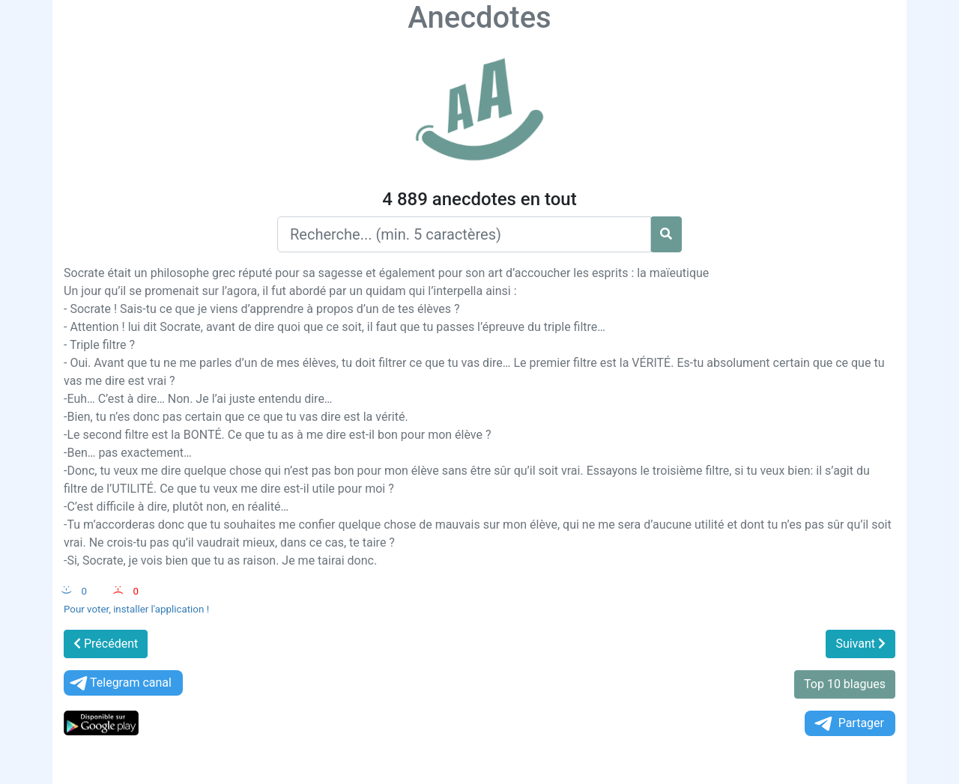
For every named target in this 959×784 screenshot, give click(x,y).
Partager (848, 724)
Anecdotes (479, 17)
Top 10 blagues (845, 684)
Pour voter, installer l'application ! (136, 609)
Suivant (860, 643)
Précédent (105, 643)
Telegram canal (119, 683)
